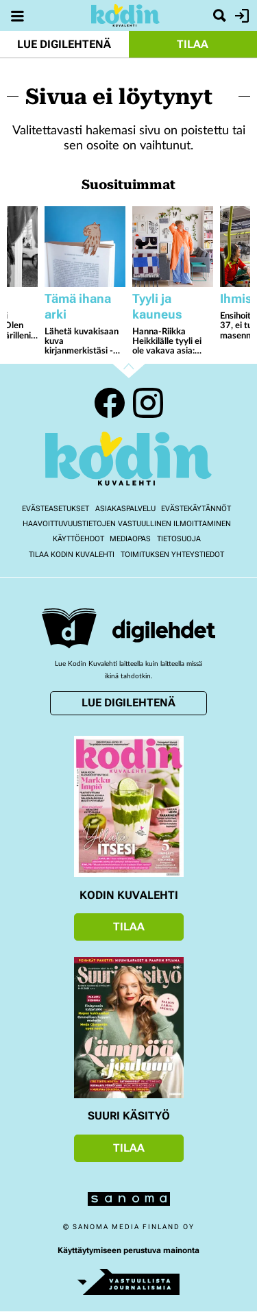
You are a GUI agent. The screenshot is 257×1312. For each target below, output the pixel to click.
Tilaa (192, 44)
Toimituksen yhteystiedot (172, 554)
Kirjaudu (240, 16)
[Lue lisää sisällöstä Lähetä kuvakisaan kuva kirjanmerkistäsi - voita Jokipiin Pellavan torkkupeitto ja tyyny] (85, 246)
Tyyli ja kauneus (157, 306)
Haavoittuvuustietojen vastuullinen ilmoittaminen (127, 523)
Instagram (148, 403)
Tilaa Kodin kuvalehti (71, 554)
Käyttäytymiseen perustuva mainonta (128, 1250)
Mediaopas (130, 538)
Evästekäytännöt (196, 508)
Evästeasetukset (55, 508)
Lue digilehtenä (64, 44)
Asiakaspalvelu (125, 508)
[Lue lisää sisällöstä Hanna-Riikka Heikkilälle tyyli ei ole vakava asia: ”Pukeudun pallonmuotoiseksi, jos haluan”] (172, 246)
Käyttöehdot (78, 538)
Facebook (110, 403)
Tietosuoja (179, 538)
